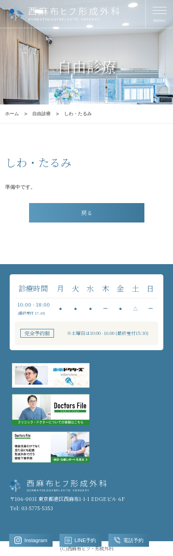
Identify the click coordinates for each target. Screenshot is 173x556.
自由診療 (41, 113)
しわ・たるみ (78, 113)
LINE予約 (80, 540)
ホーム (12, 113)
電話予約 (128, 540)
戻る (86, 212)
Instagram (30, 540)
